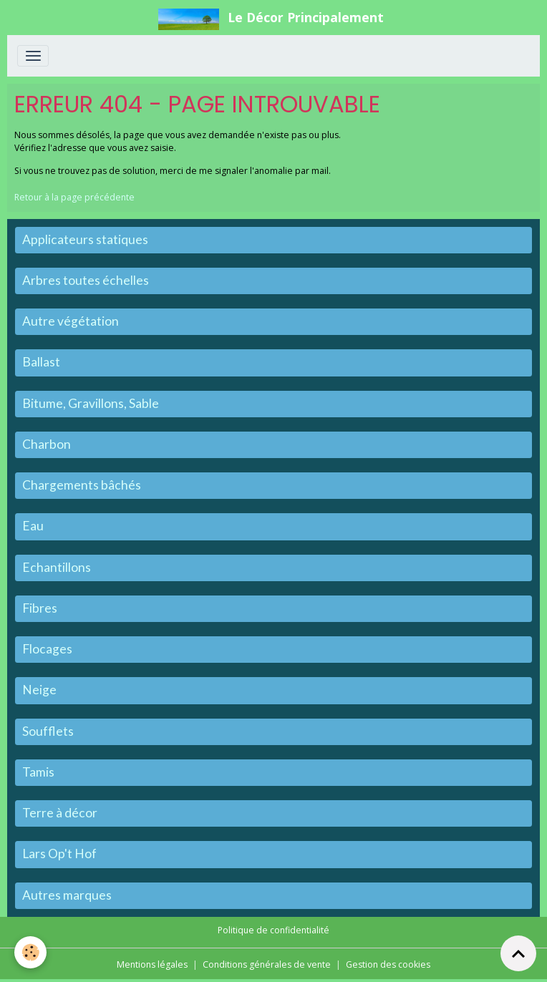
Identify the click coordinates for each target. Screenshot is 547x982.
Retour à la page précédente (74, 197)
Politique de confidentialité (273, 930)
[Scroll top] (518, 953)
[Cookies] (30, 952)
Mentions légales (152, 964)
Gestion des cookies (388, 964)
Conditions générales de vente (267, 964)
